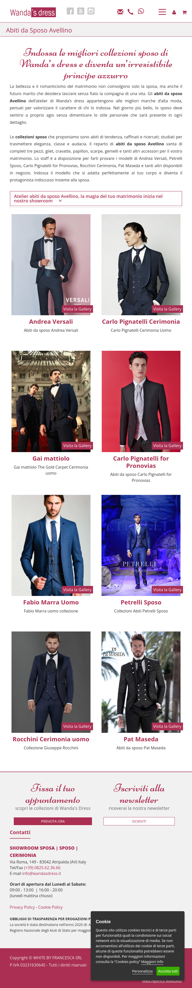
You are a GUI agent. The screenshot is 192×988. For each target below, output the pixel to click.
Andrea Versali (51, 321)
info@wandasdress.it (41, 873)
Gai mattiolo (51, 458)
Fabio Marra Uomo (51, 602)
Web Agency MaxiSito (162, 980)
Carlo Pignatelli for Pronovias (141, 462)
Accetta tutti (168, 971)
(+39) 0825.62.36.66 (42, 867)
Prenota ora (53, 821)
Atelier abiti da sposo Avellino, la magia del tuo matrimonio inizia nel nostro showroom (88, 198)
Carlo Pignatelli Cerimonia (141, 321)
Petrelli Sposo (140, 602)
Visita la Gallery (77, 309)
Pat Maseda (141, 739)
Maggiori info (152, 961)
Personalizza (142, 971)
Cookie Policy (50, 907)
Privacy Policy (22, 907)
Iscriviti (139, 821)
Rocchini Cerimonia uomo (51, 739)
